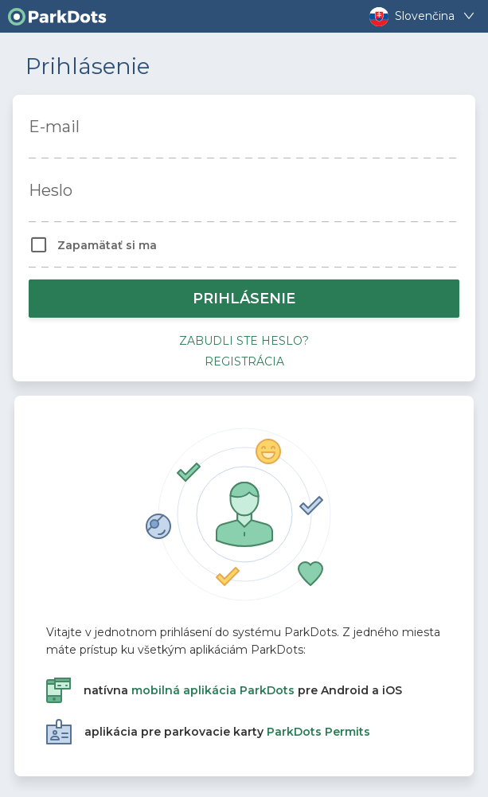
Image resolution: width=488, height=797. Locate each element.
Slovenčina (423, 16)
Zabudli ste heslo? (244, 341)
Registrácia (244, 361)
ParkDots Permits (318, 732)
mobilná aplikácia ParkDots (213, 690)
